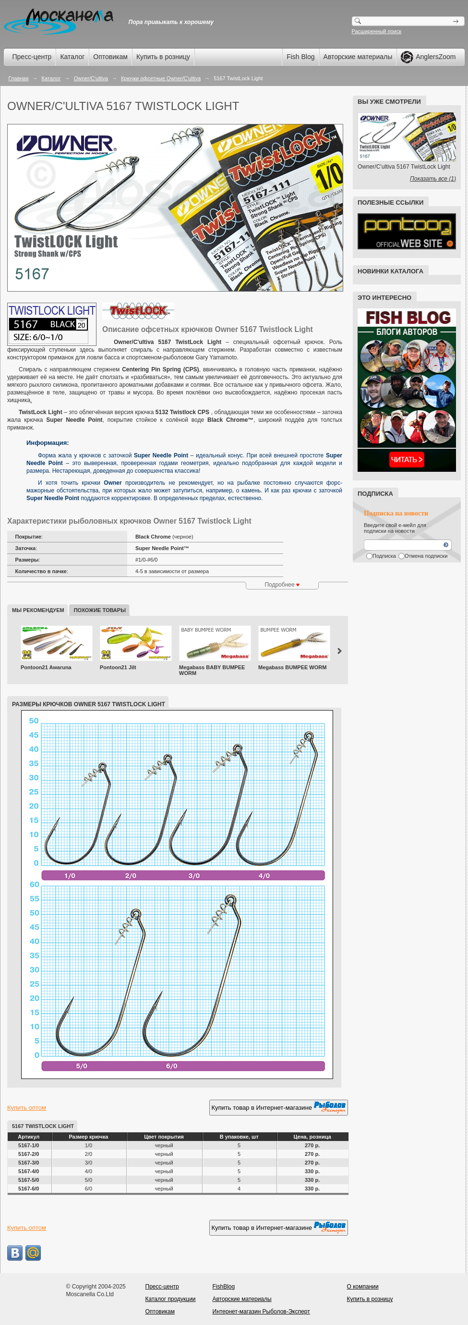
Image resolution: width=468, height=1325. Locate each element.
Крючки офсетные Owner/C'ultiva (161, 78)
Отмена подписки (426, 556)
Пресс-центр (32, 57)
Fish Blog (300, 57)
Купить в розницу (163, 57)
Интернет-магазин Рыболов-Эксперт (261, 1311)
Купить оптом (26, 1107)
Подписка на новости (396, 513)
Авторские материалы (358, 57)
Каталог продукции (170, 1299)
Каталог (72, 57)
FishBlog (224, 1286)
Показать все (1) (433, 178)
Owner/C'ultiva (91, 78)
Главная (19, 78)
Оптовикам (110, 57)
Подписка (384, 556)
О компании (363, 1286)
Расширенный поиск (377, 31)
